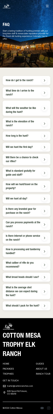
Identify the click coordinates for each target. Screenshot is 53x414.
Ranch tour (43, 374)
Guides (40, 363)
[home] (6, 6)
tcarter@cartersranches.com (20, 386)
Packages (8, 368)
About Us (41, 368)
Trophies (8, 374)
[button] (47, 6)
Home (6, 363)
